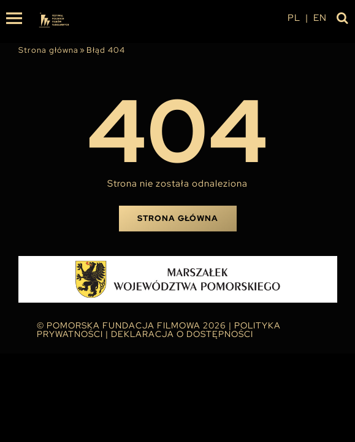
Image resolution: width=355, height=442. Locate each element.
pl (294, 18)
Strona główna (48, 50)
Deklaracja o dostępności (182, 333)
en (320, 18)
